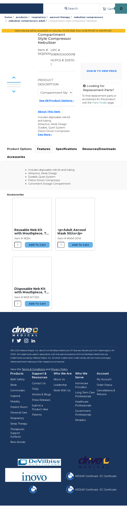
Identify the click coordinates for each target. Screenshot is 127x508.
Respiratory (17, 418)
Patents (37, 414)
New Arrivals (17, 442)
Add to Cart (37, 244)
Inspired (15, 396)
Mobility (15, 401)
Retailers (80, 420)
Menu (11, 8)
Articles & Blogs (41, 394)
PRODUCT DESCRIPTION (48, 82)
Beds (13, 384)
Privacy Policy (59, 369)
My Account (104, 379)
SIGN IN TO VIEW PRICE (102, 71)
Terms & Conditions (33, 369)
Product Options (19, 149)
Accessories (16, 157)
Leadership (60, 384)
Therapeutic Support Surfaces (17, 433)
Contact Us (38, 383)
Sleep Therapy (18, 423)
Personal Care (18, 412)
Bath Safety (17, 379)
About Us (59, 379)
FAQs (35, 388)
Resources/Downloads (99, 149)
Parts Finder (99, 102)
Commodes (17, 390)
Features (43, 149)
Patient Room (19, 407)
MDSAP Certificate (86, 476)
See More (45, 134)
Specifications (66, 149)
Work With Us (62, 390)
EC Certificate (108, 476)
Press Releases (41, 400)
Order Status (104, 384)
